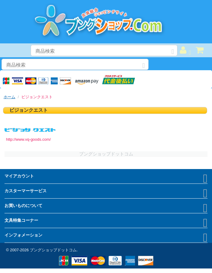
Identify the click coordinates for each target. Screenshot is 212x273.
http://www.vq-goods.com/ (28, 139)
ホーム (9, 97)
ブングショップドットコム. (54, 250)
